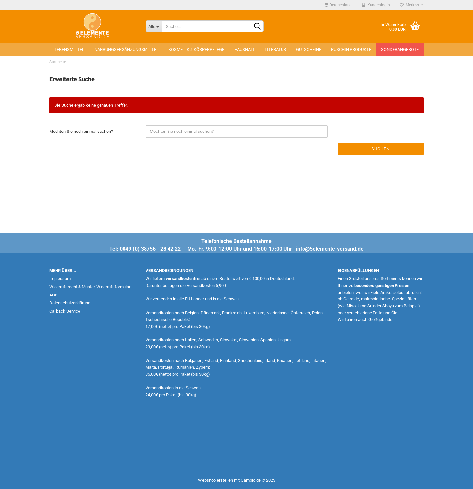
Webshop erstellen (215, 480)
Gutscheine (308, 49)
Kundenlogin (376, 5)
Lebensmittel (69, 49)
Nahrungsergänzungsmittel (126, 49)
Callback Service (64, 311)
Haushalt (244, 49)
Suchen (381, 148)
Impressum (60, 278)
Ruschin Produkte (351, 49)
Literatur (275, 49)
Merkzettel (412, 5)
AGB (53, 295)
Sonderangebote (400, 49)
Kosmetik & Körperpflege (196, 49)
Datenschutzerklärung (69, 302)
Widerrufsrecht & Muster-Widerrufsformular (89, 286)
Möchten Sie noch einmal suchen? (81, 131)
